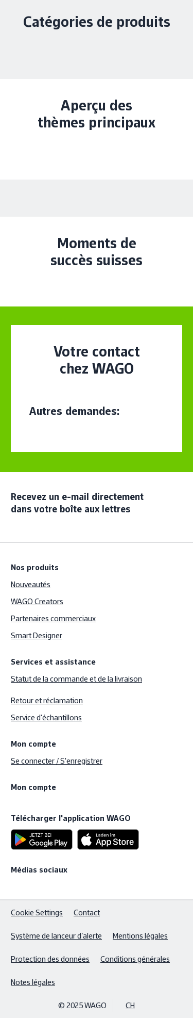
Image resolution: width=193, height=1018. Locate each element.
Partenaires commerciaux (53, 618)
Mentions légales (140, 935)
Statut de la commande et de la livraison (76, 678)
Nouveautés (30, 584)
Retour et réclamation (47, 700)
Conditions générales (135, 959)
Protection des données (50, 959)
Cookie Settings (37, 912)
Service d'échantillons (46, 717)
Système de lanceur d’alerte (56, 935)
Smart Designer (36, 635)
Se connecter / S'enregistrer (56, 760)
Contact (87, 912)
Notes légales (33, 982)
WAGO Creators (37, 601)
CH (130, 1005)
